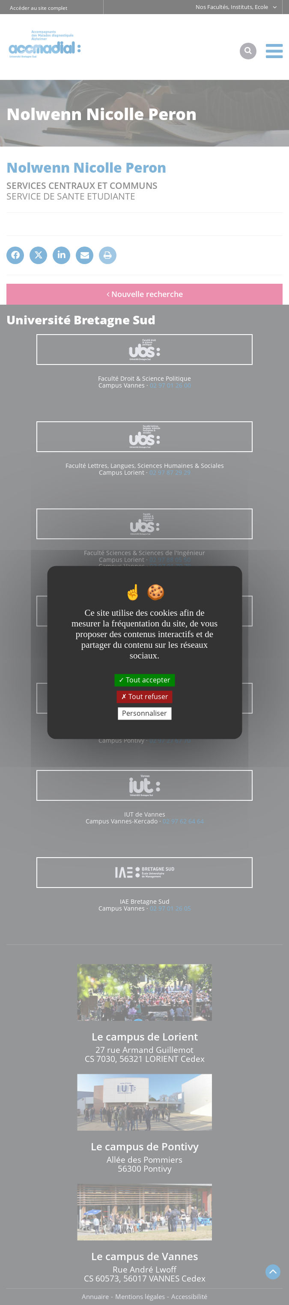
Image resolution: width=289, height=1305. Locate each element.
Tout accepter (144, 680)
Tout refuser (144, 696)
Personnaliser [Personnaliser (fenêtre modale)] (144, 713)
